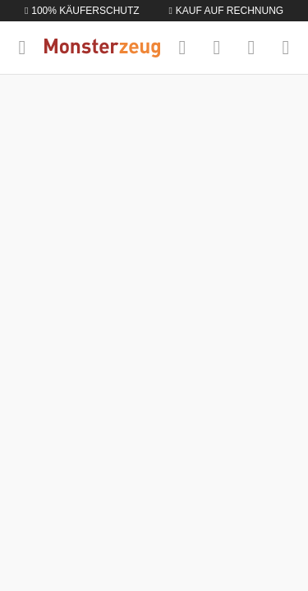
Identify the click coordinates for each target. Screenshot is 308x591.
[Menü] (22, 47)
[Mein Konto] (251, 47)
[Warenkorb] (286, 47)
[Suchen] (182, 47)
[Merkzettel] (217, 47)
